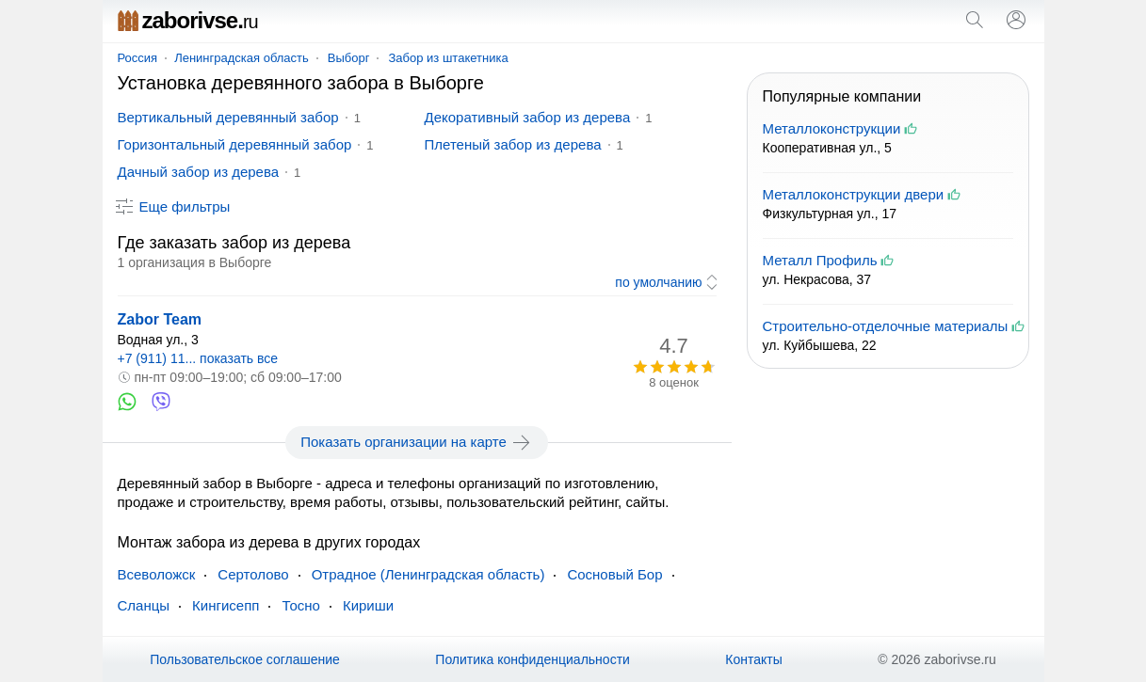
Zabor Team (160, 319)
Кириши (368, 605)
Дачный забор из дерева (199, 172)
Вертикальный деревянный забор (228, 117)
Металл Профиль (820, 260)
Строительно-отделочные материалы (886, 326)
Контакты (753, 659)
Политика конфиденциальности (532, 659)
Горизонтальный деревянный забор (235, 144)
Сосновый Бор (614, 574)
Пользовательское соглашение (245, 659)
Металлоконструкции (832, 128)
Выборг (349, 58)
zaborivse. (188, 20)
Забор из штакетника (448, 58)
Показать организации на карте (416, 442)
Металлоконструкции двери (853, 194)
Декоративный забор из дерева (528, 117)
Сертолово (253, 574)
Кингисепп (225, 605)
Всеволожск (157, 574)
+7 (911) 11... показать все (198, 358)
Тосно (300, 605)
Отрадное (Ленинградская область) (428, 574)
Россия (138, 58)
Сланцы (144, 605)
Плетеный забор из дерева (513, 144)
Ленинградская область (241, 58)
